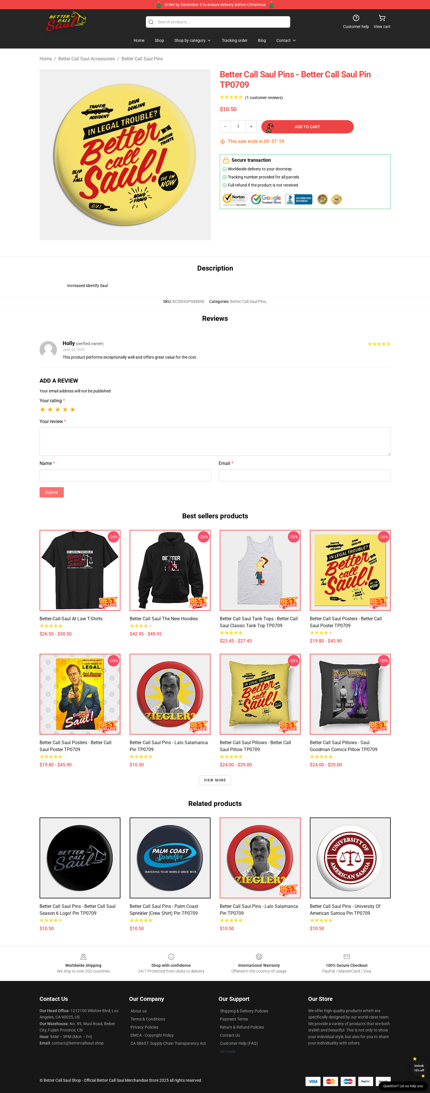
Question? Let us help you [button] (403, 1086)
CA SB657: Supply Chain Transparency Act (168, 1043)
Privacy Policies (144, 1027)
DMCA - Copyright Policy (152, 1035)
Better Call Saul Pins (142, 59)
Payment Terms (234, 1019)
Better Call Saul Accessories (86, 59)
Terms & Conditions (148, 1019)
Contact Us (230, 1035)
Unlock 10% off (419, 1068)
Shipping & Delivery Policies (244, 1011)
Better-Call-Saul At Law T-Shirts (71, 618)
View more (215, 780)
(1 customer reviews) (264, 97)
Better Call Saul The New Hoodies (164, 618)
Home (46, 59)
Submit (51, 492)
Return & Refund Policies (242, 1027)
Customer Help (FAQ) (239, 1043)
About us (139, 1011)
